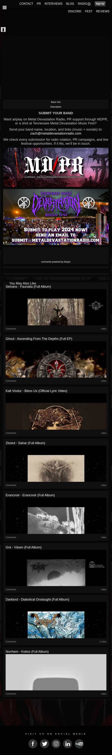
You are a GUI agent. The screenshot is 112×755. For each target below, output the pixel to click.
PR (39, 3)
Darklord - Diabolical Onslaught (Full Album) (37, 599)
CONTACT (26, 3)
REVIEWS (102, 11)
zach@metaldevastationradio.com (55, 133)
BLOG (70, 3)
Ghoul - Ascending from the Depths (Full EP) (39, 339)
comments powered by (55, 262)
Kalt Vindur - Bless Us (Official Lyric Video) (36, 391)
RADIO (82, 3)
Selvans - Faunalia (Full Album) (28, 286)
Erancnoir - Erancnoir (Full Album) (30, 495)
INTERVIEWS (53, 3)
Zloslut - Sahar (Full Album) (25, 443)
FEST (88, 11)
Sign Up (100, 4)
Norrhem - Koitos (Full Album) (27, 651)
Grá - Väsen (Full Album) (24, 547)
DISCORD (75, 11)
